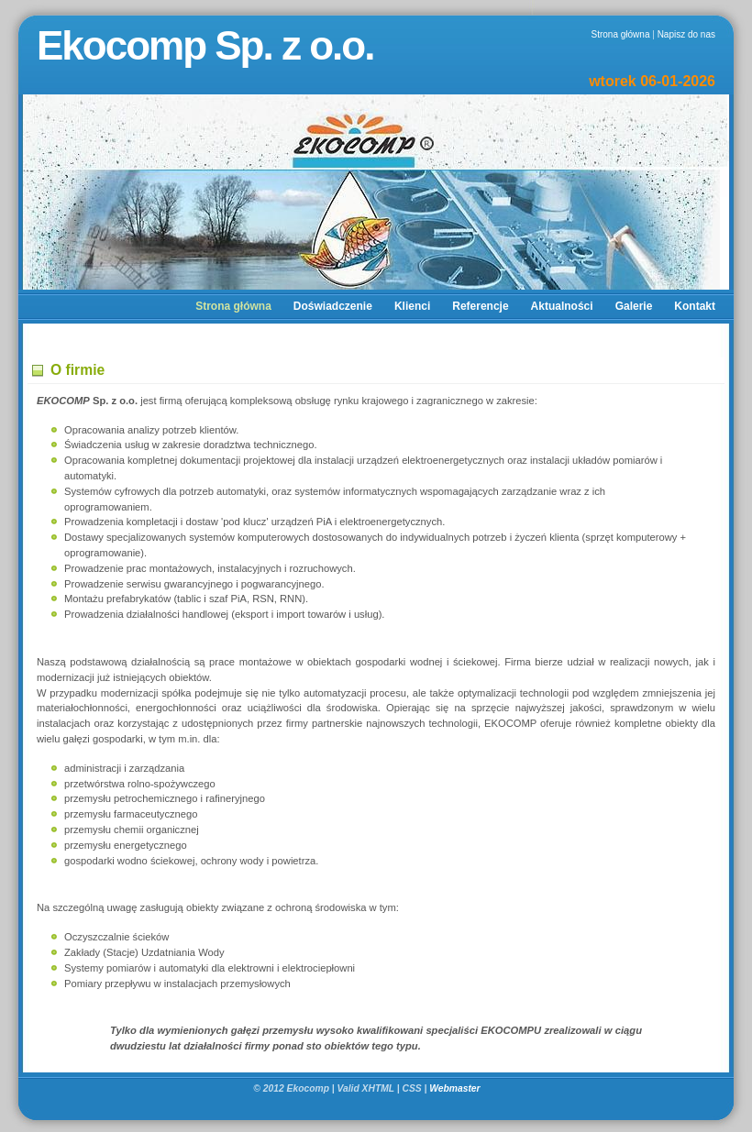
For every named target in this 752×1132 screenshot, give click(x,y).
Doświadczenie (332, 306)
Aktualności (562, 306)
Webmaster (455, 1088)
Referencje (480, 306)
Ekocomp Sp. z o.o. (205, 45)
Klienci (412, 306)
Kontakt (694, 306)
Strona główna (621, 34)
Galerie (634, 306)
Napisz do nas (686, 34)
